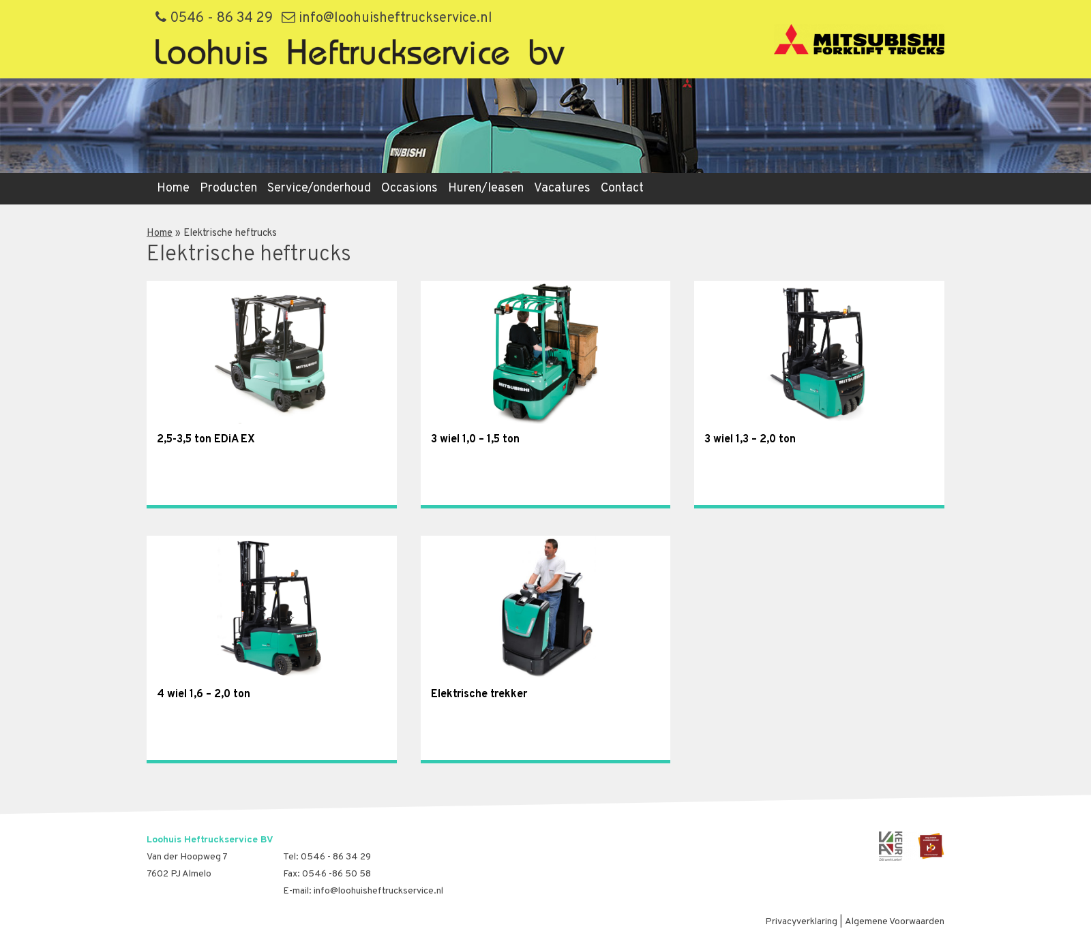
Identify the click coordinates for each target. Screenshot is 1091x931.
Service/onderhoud (319, 188)
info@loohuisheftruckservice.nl (387, 18)
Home (173, 188)
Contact (622, 188)
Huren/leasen (486, 188)
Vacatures (562, 188)
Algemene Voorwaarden (894, 922)
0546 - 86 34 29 (214, 18)
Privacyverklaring (801, 922)
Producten (228, 188)
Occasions (409, 188)
